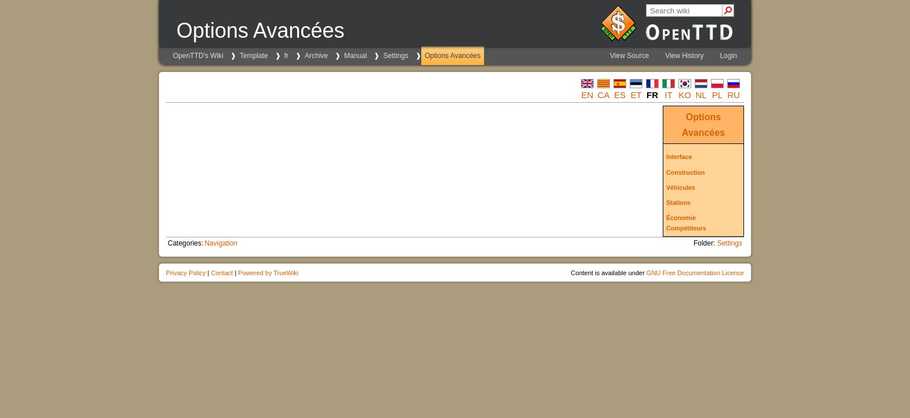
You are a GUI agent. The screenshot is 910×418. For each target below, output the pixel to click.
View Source (629, 56)
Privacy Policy (185, 272)
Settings (395, 56)
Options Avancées (453, 56)
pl (717, 95)
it (668, 95)
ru (733, 95)
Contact (222, 272)
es (620, 95)
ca (604, 95)
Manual (355, 56)
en (588, 95)
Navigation (220, 243)
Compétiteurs (686, 228)
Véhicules (680, 187)
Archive (316, 56)
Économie (681, 217)
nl (700, 95)
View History (684, 56)
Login (728, 56)
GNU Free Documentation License (695, 272)
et (635, 95)
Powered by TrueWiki (268, 272)
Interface (679, 156)
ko (684, 95)
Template (254, 56)
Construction (685, 172)
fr (286, 56)
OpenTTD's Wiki (198, 56)
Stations (678, 202)
